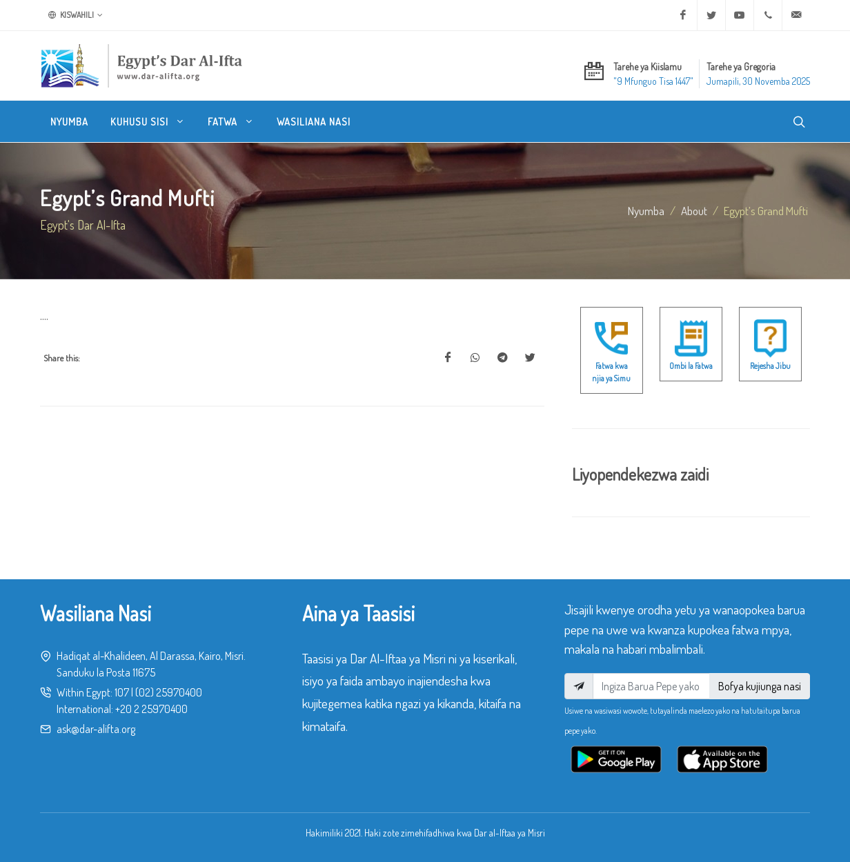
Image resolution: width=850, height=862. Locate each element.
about (694, 210)
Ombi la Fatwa (691, 366)
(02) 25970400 (168, 692)
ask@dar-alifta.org (96, 729)
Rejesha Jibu (770, 366)
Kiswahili (75, 15)
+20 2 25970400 (151, 709)
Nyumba (646, 210)
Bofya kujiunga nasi (759, 686)
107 (122, 692)
